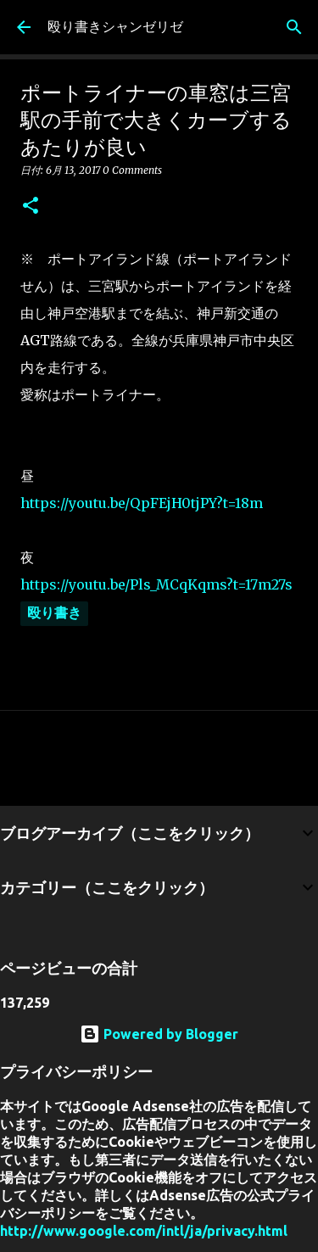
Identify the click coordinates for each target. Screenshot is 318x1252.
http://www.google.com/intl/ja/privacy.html (143, 1230)
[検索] (294, 27)
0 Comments (132, 170)
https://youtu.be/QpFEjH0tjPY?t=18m (141, 503)
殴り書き (54, 612)
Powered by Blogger (159, 1034)
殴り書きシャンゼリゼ (115, 26)
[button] (30, 206)
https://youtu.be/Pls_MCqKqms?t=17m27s (156, 584)
